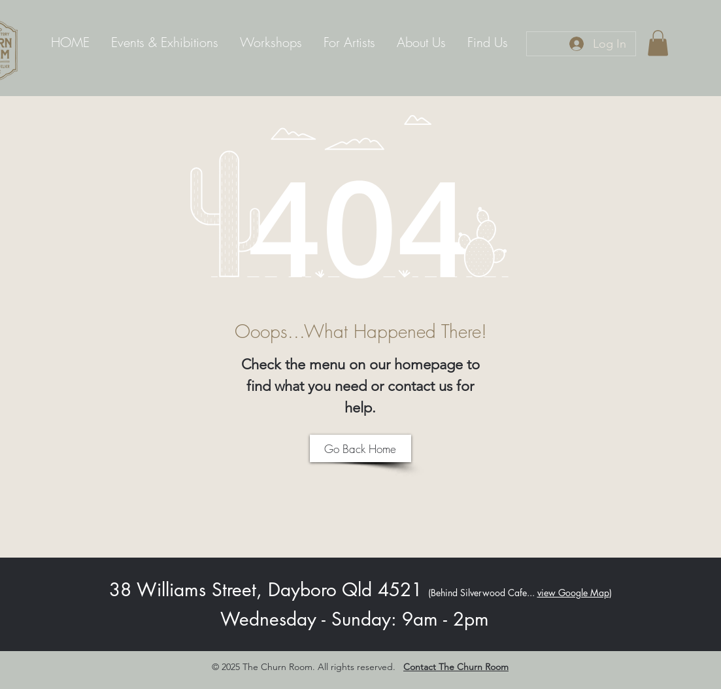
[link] (658, 43)
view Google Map (573, 592)
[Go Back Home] (360, 448)
